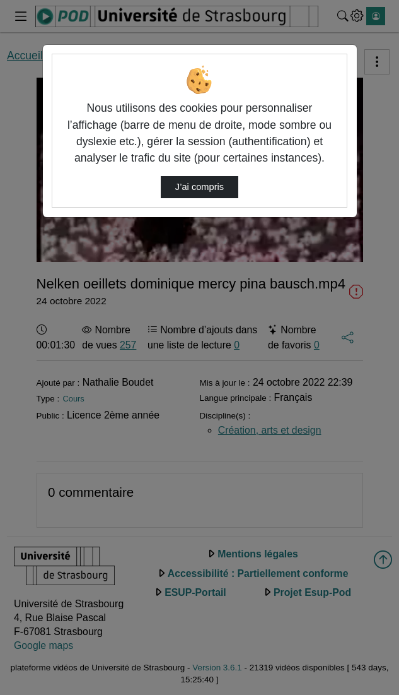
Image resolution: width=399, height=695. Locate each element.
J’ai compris (199, 187)
